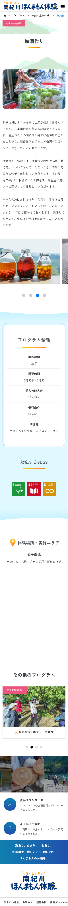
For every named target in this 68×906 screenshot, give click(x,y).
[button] (23, 295)
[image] (34, 706)
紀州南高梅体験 (13, 23)
